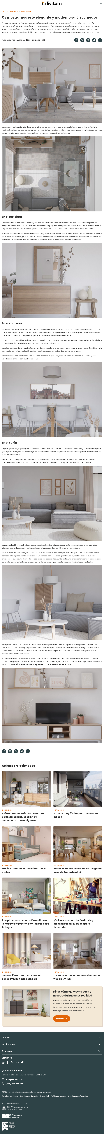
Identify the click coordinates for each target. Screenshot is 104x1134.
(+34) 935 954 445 (12, 1083)
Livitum (5, 11)
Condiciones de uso (10, 1096)
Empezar (61, 1018)
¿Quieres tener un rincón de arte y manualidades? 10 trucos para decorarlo (73, 924)
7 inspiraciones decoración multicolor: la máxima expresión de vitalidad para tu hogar (25, 924)
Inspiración (26, 11)
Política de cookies (58, 1096)
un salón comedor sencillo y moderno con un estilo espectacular (41, 664)
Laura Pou (20, 40)
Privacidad (44, 1096)
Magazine (14, 11)
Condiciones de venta (29, 1096)
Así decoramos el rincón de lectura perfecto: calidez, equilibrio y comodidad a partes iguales (23, 817)
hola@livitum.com (12, 1079)
